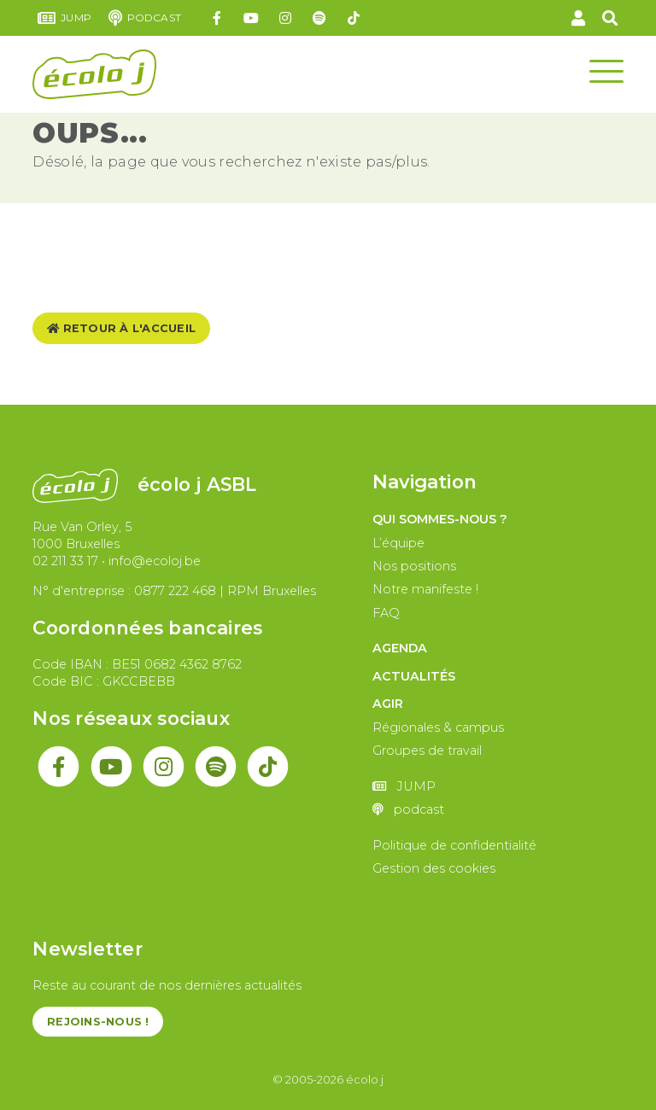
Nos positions (414, 566)
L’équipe (398, 543)
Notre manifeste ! (425, 589)
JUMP (64, 18)
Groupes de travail (427, 750)
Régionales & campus (438, 727)
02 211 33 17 (65, 561)
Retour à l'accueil (121, 328)
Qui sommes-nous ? (439, 519)
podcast (144, 18)
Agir (387, 703)
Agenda (399, 648)
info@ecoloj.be (154, 561)
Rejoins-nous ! (98, 1021)
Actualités (413, 676)
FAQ (386, 613)
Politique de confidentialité (454, 845)
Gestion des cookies (433, 868)
